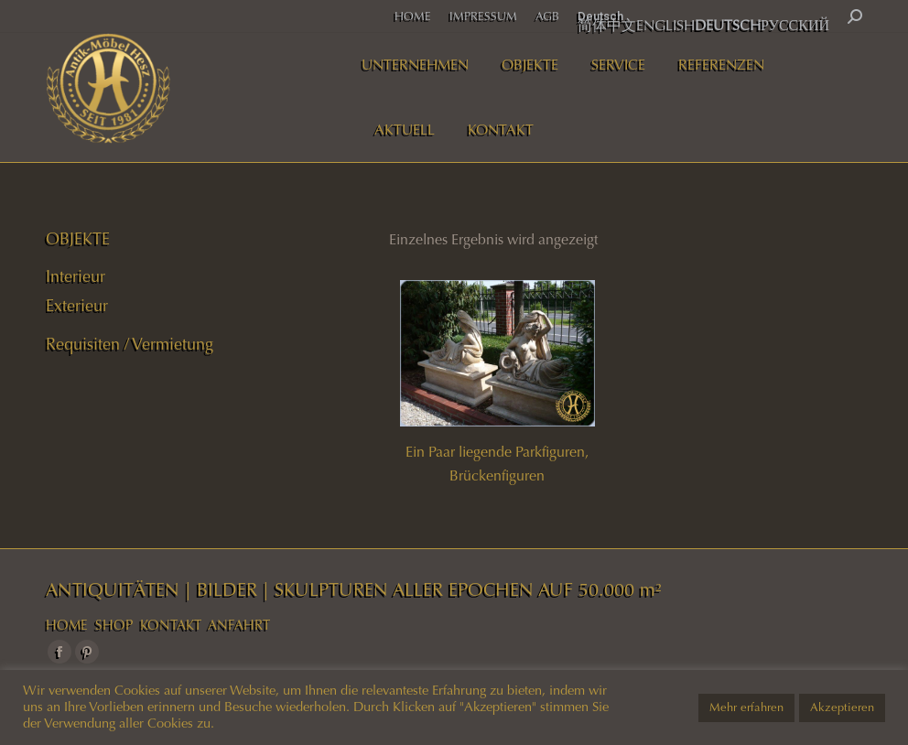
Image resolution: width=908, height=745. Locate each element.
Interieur (75, 276)
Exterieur (77, 306)
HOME (67, 625)
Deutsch (600, 16)
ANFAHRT (239, 625)
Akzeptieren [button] (842, 707)
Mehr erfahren (746, 707)
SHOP (114, 625)
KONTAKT (170, 625)
